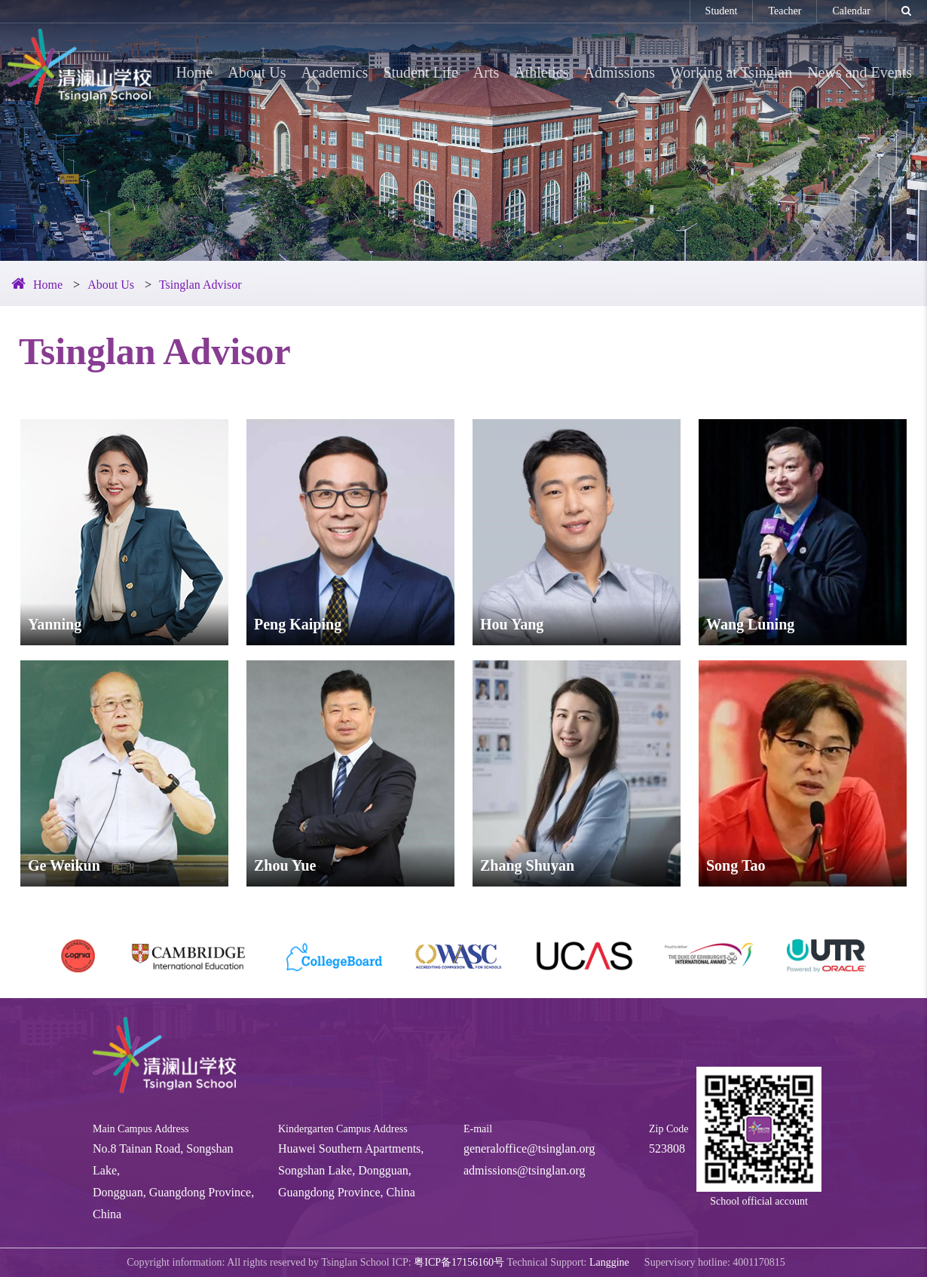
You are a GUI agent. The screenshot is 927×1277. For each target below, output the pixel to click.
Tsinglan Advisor (200, 284)
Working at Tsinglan (731, 72)
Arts (486, 72)
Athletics (541, 72)
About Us (257, 72)
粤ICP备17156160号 (459, 1262)
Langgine (609, 1262)
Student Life (420, 72)
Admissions (619, 72)
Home (194, 72)
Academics (335, 72)
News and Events (859, 72)
